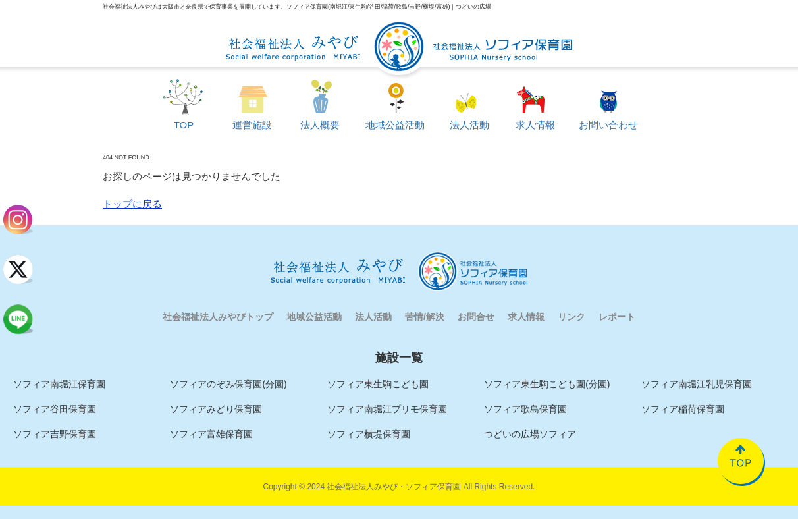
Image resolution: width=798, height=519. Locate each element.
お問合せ (476, 317)
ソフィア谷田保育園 (54, 409)
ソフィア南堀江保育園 (59, 384)
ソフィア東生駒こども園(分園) (547, 384)
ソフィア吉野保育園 (54, 434)
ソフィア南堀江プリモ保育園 (387, 409)
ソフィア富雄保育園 (211, 434)
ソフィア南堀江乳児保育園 (696, 384)
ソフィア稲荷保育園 (682, 409)
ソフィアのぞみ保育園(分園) (228, 384)
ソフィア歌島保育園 (525, 409)
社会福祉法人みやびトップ (218, 317)
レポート (616, 317)
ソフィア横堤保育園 (368, 434)
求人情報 (526, 317)
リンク (571, 317)
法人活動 (373, 317)
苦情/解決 (424, 317)
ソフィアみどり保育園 (216, 409)
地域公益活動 (314, 317)
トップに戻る (132, 203)
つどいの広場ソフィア (530, 434)
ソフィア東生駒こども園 (378, 384)
